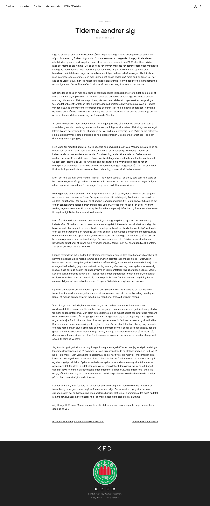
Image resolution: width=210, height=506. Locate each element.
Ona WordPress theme (113, 494)
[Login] (195, 6)
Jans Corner (105, 22)
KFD (105, 448)
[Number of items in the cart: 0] (201, 6)
